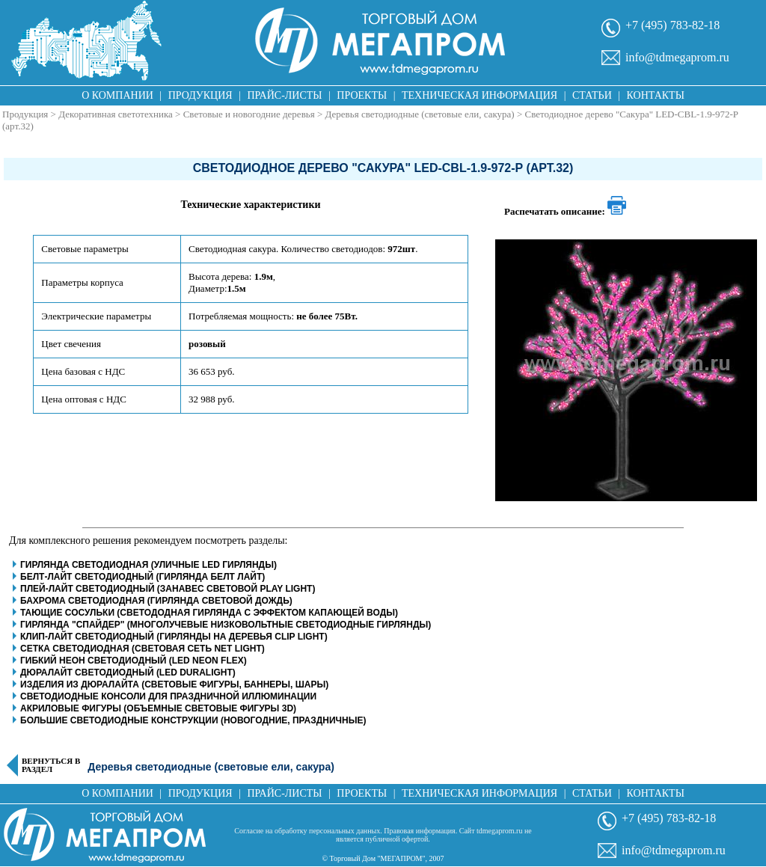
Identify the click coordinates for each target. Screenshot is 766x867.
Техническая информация (479, 95)
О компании (117, 95)
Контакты (655, 95)
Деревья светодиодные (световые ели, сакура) (420, 114)
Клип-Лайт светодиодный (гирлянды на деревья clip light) (174, 636)
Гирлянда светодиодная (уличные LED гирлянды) (148, 565)
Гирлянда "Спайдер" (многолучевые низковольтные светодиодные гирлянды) (225, 624)
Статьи (592, 95)
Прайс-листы (285, 95)
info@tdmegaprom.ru (677, 57)
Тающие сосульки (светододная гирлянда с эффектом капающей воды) (209, 612)
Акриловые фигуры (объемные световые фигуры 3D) (158, 708)
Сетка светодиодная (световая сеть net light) (142, 648)
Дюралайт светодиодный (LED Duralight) (128, 672)
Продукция (200, 95)
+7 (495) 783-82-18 (672, 25)
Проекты (362, 95)
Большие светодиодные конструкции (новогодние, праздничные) (193, 720)
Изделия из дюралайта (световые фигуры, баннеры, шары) (174, 684)
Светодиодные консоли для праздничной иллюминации (168, 696)
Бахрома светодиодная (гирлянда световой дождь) (156, 600)
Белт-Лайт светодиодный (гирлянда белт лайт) (142, 577)
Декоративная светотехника (115, 114)
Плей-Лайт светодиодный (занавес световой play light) (167, 588)
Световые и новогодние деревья (249, 114)
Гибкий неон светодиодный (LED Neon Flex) (133, 660)
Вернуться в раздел (51, 765)
